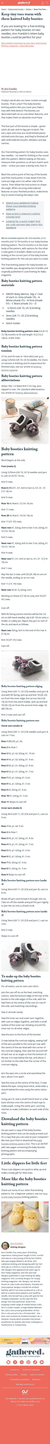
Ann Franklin (16, 1243)
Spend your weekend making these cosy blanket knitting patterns (22, 206)
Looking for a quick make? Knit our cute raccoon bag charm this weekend (24, 224)
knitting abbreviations (26, 392)
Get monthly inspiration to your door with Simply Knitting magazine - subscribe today (24, 44)
